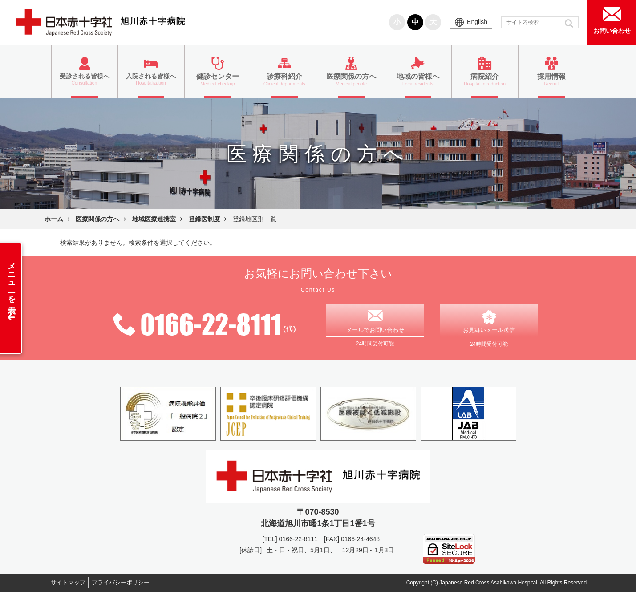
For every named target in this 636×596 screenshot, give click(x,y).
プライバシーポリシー (130, 586)
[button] (570, 23)
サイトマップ (71, 586)
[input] (540, 22)
